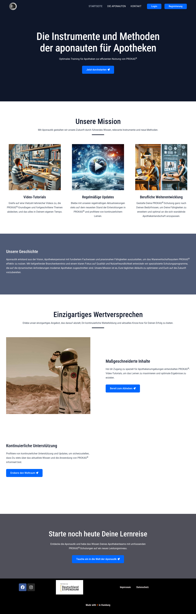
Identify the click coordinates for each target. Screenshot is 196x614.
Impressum (125, 587)
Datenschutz (142, 587)
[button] (154, 6)
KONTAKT (136, 6)
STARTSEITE (95, 6)
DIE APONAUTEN (116, 6)
